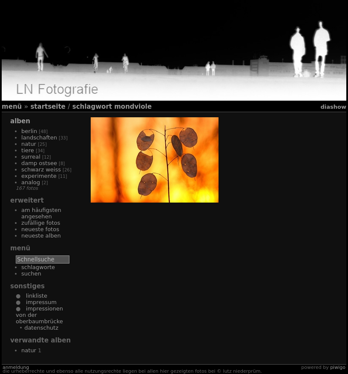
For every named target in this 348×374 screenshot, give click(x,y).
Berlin (29, 131)
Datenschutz (41, 328)
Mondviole (133, 106)
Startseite (47, 106)
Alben (20, 121)
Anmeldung (16, 367)
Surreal (30, 157)
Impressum (38, 302)
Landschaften (39, 137)
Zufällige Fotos (40, 223)
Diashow (333, 107)
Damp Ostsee (39, 163)
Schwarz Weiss (41, 169)
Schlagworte (38, 267)
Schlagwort (92, 106)
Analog (30, 182)
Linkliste (33, 296)
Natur (28, 144)
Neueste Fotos (40, 229)
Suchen (31, 273)
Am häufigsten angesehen (41, 213)
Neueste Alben (41, 235)
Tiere (27, 150)
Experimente (39, 176)
